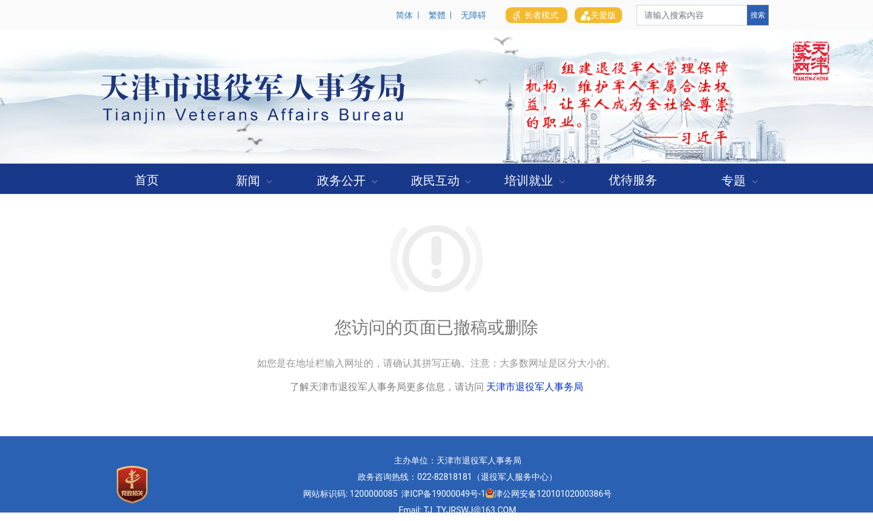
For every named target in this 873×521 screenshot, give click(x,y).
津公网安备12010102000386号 (553, 494)
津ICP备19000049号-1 (443, 494)
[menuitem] (146, 179)
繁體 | (442, 15)
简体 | (409, 15)
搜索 (758, 15)
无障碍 (473, 15)
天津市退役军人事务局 (534, 387)
